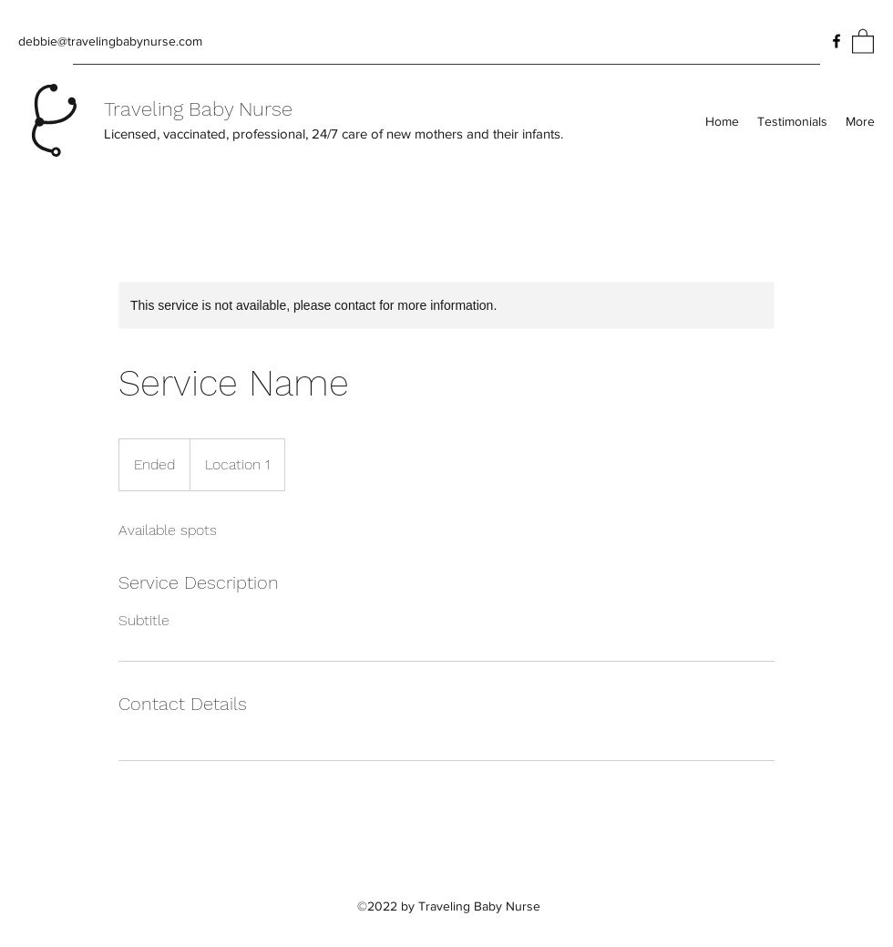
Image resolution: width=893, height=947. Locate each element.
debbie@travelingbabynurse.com (110, 41)
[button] (863, 40)
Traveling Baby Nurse (198, 109)
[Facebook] (836, 41)
